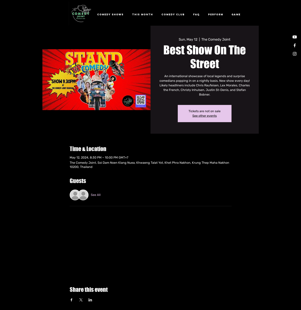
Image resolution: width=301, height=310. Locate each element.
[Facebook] (294, 45)
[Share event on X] (81, 299)
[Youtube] (294, 36)
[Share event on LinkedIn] (90, 299)
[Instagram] (294, 53)
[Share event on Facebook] (71, 299)
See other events (204, 116)
